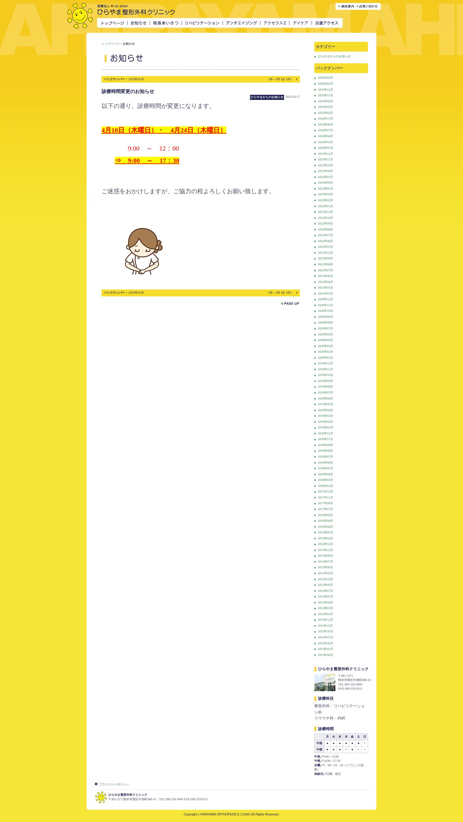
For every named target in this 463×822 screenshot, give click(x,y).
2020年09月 (325, 316)
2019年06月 (325, 398)
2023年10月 (325, 165)
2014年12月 (325, 544)
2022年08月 (325, 229)
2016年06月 (325, 520)
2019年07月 (325, 392)
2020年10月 (325, 310)
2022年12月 (325, 211)
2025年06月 (325, 101)
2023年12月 (325, 153)
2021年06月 (325, 276)
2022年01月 (325, 246)
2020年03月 (325, 346)
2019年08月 (325, 386)
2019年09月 (325, 381)
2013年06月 (325, 567)
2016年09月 (325, 515)
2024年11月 (325, 118)
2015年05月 (325, 532)
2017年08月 (325, 503)
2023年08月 (325, 171)
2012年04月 (325, 602)
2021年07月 (325, 270)
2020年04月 (325, 340)
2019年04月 (325, 410)
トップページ (110, 43)
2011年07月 (325, 637)
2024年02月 (325, 142)
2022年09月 (325, 223)
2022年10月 (325, 217)
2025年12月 (325, 89)
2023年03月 (325, 194)
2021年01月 (325, 293)
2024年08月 (325, 124)
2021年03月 (325, 287)
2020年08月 (325, 322)
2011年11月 (325, 625)
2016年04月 (325, 526)
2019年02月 (325, 421)
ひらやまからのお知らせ (334, 56)
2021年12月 (325, 252)
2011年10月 (325, 631)
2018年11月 (325, 439)
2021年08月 (325, 264)
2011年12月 (325, 619)
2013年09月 (325, 555)
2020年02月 (325, 351)
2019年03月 (325, 415)
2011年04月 (325, 655)
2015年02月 (325, 538)
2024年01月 (325, 147)
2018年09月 (325, 445)
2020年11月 (325, 305)
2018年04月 (325, 474)
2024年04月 (325, 136)
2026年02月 (325, 83)
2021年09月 (325, 258)
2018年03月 (325, 480)
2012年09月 (325, 584)
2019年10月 (325, 375)
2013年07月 (325, 561)
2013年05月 (325, 573)
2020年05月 (325, 334)
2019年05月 (325, 404)
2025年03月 (325, 107)
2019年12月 (325, 363)
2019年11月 (325, 369)
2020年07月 (325, 328)
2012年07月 (325, 590)
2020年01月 (325, 357)
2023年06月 (325, 182)
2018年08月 (325, 450)
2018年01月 (325, 485)
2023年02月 (325, 200)
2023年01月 (325, 206)
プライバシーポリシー (114, 784)
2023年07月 (325, 177)
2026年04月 (325, 77)
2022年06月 (325, 241)
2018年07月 (325, 456)
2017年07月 (325, 509)
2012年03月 (325, 608)
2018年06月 (325, 462)
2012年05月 (325, 596)
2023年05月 (325, 188)
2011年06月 (325, 643)
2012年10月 (325, 579)
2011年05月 (325, 649)
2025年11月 (325, 95)
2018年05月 (325, 468)
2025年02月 (325, 112)
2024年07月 (325, 130)
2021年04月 (325, 282)
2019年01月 (325, 427)
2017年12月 (325, 491)
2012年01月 (325, 614)
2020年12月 (325, 299)
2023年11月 (325, 159)
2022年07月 (325, 235)
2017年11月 (325, 497)
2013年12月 (325, 550)
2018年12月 (325, 433)
